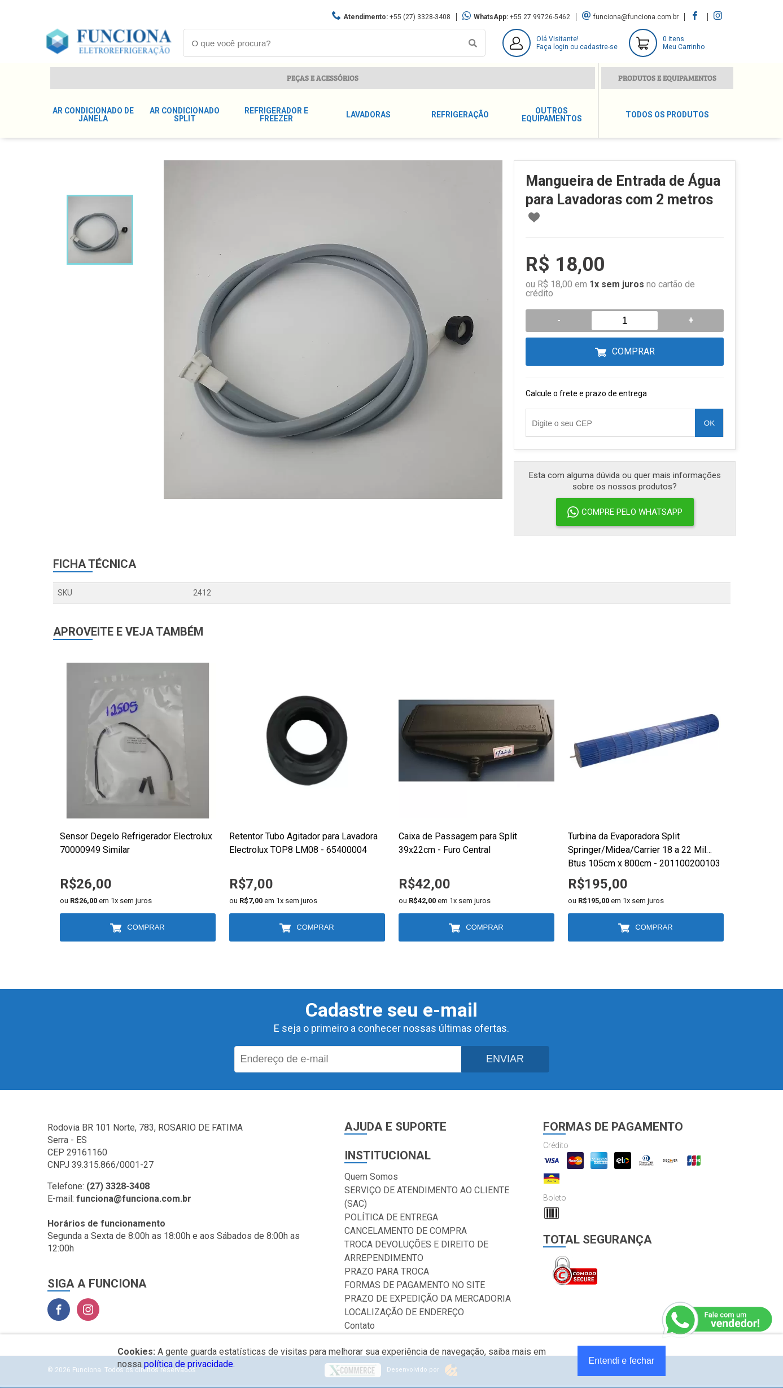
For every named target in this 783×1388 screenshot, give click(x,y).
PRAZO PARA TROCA (386, 1271)
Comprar (633, 351)
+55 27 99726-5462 (540, 17)
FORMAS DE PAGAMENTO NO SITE (414, 1285)
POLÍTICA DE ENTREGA (391, 1217)
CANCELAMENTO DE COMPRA (405, 1230)
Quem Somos (371, 1176)
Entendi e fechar (622, 1360)
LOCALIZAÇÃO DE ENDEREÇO (404, 1312)
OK (709, 423)
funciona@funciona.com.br (636, 17)
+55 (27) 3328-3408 (420, 17)
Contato (359, 1325)
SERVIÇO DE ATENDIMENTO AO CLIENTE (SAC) (426, 1197)
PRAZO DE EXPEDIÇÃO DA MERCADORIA (427, 1298)
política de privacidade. (189, 1364)
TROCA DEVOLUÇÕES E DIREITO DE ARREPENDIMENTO (416, 1251)
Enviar (505, 1059)
